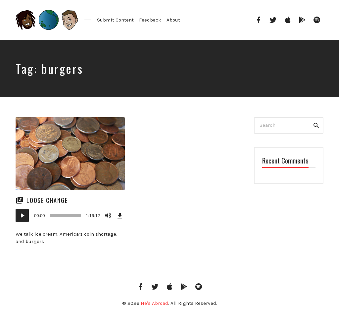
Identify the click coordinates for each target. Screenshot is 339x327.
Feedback (150, 20)
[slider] (65, 215)
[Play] (22, 215)
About (173, 20)
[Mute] (108, 215)
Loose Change (47, 200)
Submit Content (115, 20)
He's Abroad (154, 303)
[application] (70, 215)
